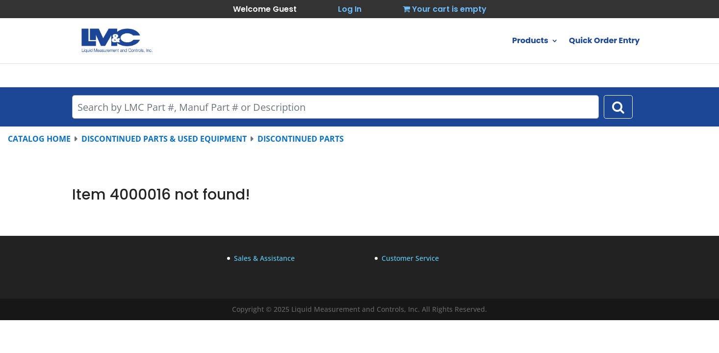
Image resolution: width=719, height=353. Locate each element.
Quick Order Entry (604, 41)
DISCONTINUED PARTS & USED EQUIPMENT (164, 138)
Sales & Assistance (264, 258)
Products (530, 41)
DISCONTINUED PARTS (300, 138)
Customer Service (410, 258)
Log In (349, 9)
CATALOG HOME (39, 138)
